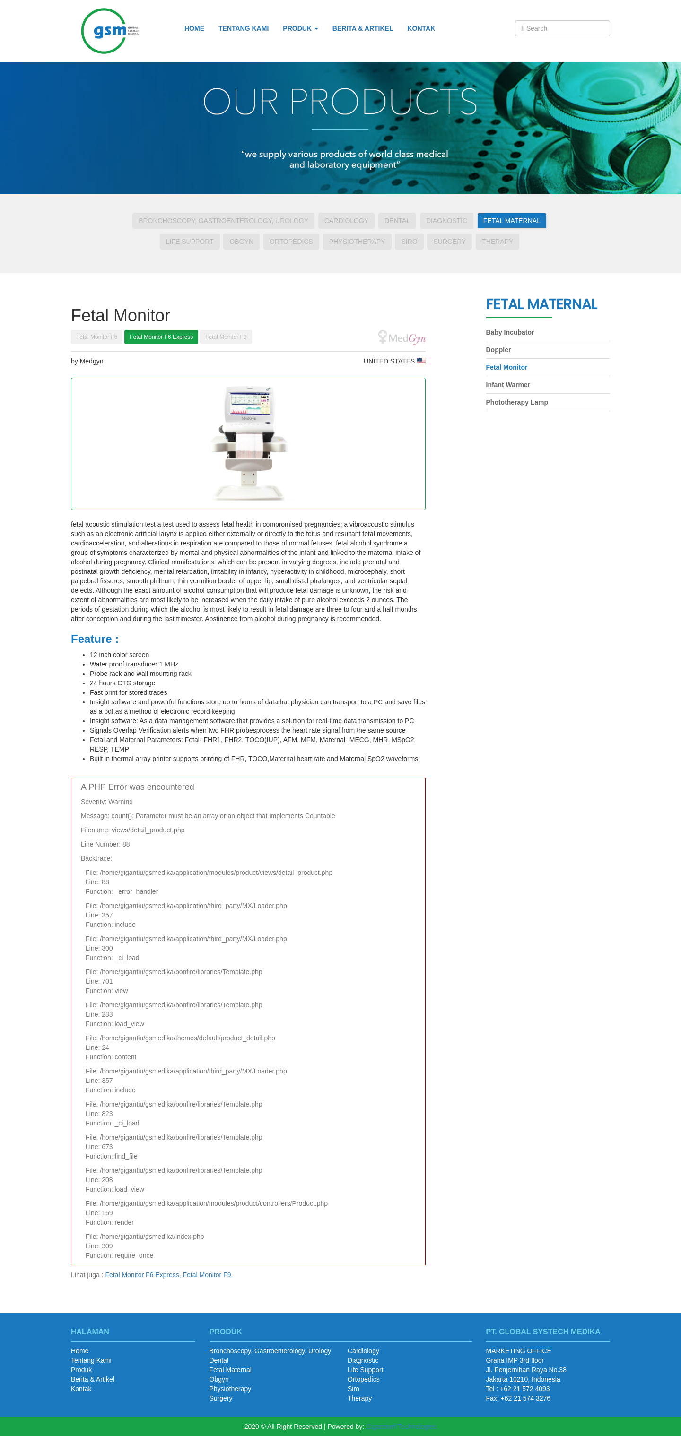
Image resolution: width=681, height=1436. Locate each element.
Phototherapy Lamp (517, 402)
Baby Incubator (510, 332)
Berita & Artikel (362, 28)
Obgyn (241, 241)
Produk (81, 1370)
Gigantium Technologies (401, 1426)
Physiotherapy (357, 241)
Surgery (449, 241)
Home (194, 28)
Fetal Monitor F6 (96, 337)
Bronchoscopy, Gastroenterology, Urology (223, 221)
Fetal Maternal (512, 221)
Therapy (497, 241)
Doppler (498, 350)
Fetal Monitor (507, 367)
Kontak (421, 28)
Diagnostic (446, 221)
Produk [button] (300, 28)
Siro (409, 241)
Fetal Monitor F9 (225, 337)
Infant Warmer (508, 385)
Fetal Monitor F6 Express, (143, 1275)
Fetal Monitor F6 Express (161, 337)
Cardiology (346, 221)
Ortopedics (291, 241)
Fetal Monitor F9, (208, 1275)
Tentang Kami (243, 28)
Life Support (190, 241)
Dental (397, 221)
